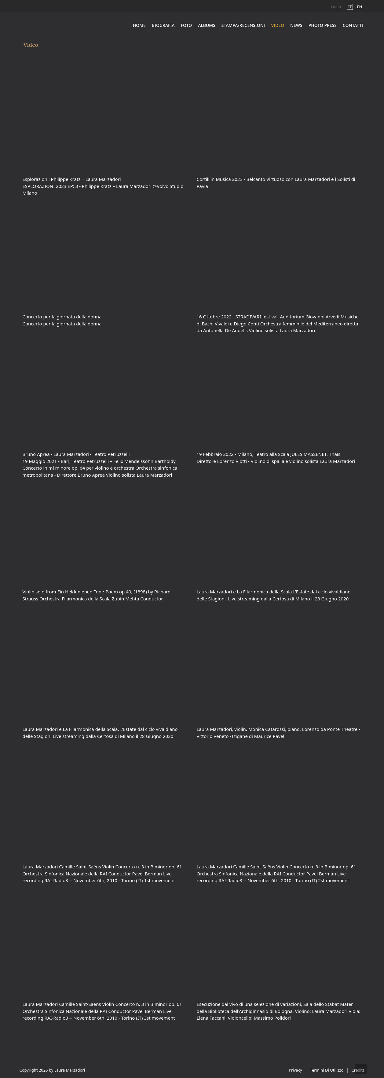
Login (336, 6)
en (359, 6)
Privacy (295, 1070)
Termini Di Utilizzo (327, 1070)
